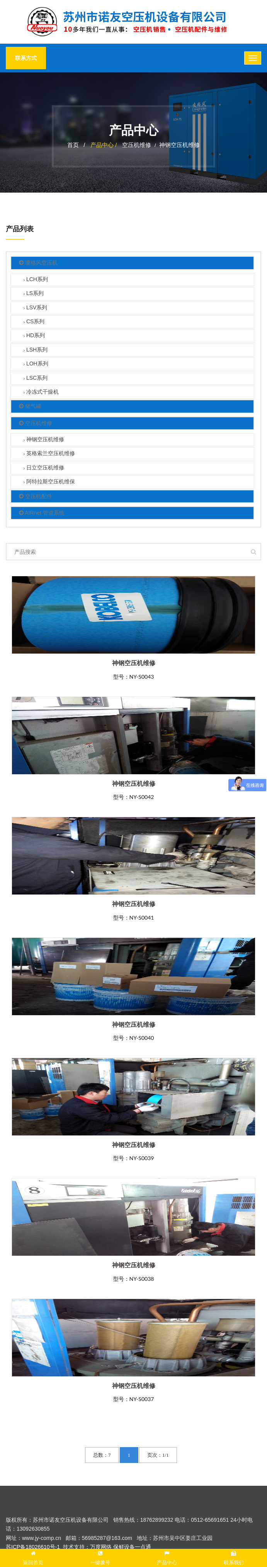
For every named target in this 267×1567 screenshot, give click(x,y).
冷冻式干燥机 (41, 392)
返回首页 (33, 1557)
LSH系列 (36, 350)
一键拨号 (100, 1557)
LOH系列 (36, 364)
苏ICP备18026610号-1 (33, 1547)
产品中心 (167, 1557)
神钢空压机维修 (179, 145)
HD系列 (34, 336)
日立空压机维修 (44, 468)
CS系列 (34, 321)
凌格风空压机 (38, 263)
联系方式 (26, 58)
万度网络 (101, 1547)
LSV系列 (35, 308)
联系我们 (234, 1557)
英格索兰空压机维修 (49, 454)
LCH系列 (36, 279)
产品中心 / (104, 145)
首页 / (76, 145)
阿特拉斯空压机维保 (49, 482)
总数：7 (102, 1455)
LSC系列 (36, 378)
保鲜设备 (124, 1547)
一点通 (143, 1547)
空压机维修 (136, 145)
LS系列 (34, 294)
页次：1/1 (158, 1455)
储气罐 (30, 406)
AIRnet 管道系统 (42, 513)
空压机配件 (35, 496)
